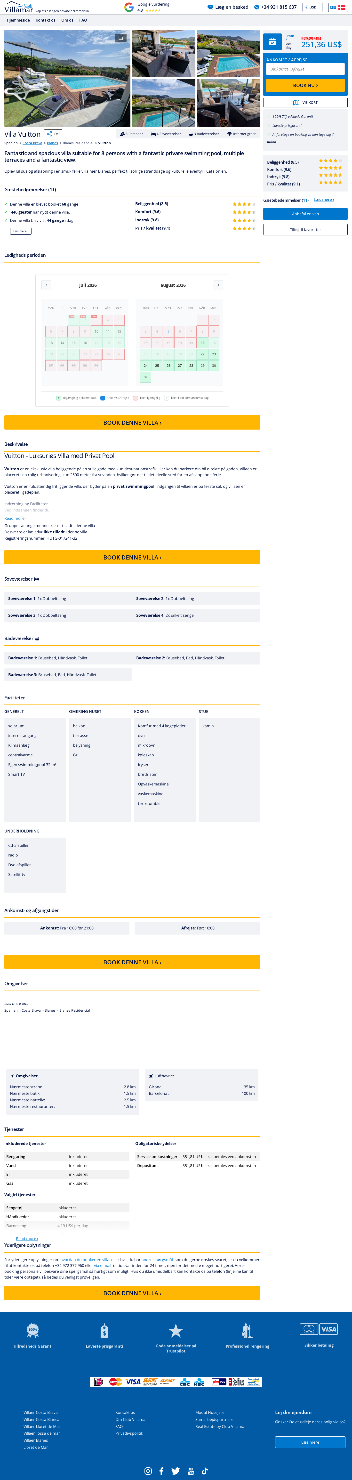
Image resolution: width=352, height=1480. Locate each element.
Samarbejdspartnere (214, 1419)
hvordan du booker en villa (84, 1259)
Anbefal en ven (305, 213)
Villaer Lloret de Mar (42, 1426)
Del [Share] (53, 134)
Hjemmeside (18, 20)
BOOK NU (305, 85)
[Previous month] (46, 285)
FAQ (83, 20)
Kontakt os (46, 20)
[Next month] (218, 285)
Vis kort (305, 102)
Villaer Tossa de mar (42, 1433)
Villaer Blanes (36, 1440)
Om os (67, 20)
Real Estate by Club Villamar (220, 1426)
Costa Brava (32, 143)
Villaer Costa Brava (41, 1412)
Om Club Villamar (131, 1419)
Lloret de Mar (36, 1447)
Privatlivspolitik (129, 1433)
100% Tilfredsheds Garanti (292, 116)
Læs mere (310, 1442)
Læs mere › (20, 231)
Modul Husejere (209, 1412)
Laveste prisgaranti (287, 125)
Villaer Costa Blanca (41, 1419)
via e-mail (102, 1265)
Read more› (15, 518)
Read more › (27, 1238)
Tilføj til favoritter (305, 229)
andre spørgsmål (157, 1259)
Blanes (52, 143)
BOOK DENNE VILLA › (132, 422)
